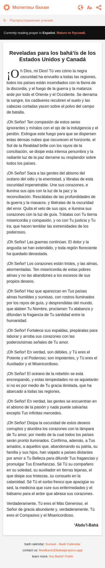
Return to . (71, 33)
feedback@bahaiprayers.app (61, 550)
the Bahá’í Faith (61, 556)
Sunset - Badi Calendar (62, 544)
